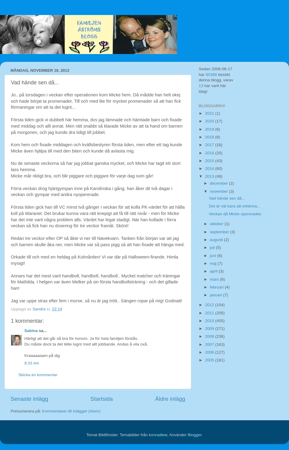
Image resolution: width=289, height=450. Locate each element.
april (214, 271)
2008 (210, 336)
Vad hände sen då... (227, 198)
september (220, 232)
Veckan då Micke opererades (235, 214)
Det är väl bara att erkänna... (234, 206)
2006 (210, 352)
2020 (210, 121)
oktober (217, 224)
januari (216, 295)
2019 (210, 129)
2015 (210, 161)
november (219, 191)
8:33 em (31, 363)
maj (214, 263)
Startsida (101, 399)
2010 (210, 321)
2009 (210, 328)
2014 (210, 168)
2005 (210, 360)
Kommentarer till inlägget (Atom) (71, 411)
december (219, 183)
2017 (210, 145)
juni (213, 255)
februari (217, 287)
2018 (210, 137)
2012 (210, 305)
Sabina (31, 330)
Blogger (195, 435)
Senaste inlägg (29, 399)
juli (213, 247)
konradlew (158, 435)
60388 (211, 74)
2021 (210, 113)
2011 (210, 313)
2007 (210, 344)
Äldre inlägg (170, 399)
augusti (217, 239)
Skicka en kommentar (37, 375)
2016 (210, 153)
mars (215, 279)
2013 (210, 176)
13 (201, 85)
